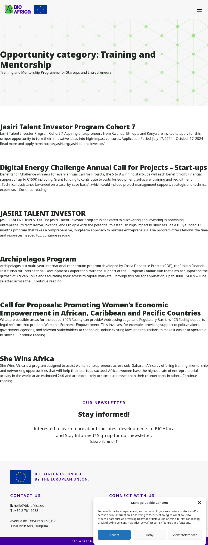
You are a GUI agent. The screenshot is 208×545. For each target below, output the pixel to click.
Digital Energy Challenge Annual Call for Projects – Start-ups (103, 167)
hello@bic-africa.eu (29, 505)
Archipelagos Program (38, 259)
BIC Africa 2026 (86, 541)
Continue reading (33, 189)
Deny (149, 535)
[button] (199, 503)
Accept (114, 535)
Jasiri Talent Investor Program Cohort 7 (68, 127)
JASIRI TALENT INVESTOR (43, 213)
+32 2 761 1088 (26, 510)
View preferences (185, 535)
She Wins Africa (27, 359)
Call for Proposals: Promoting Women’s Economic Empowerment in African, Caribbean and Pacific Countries (100, 309)
